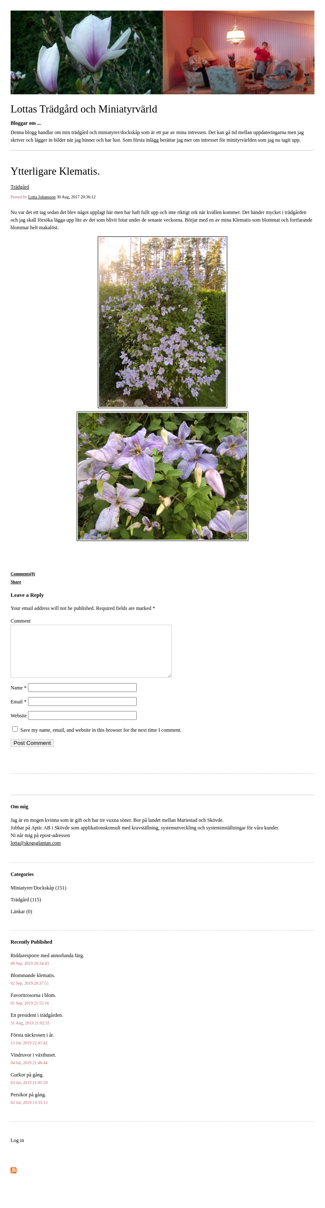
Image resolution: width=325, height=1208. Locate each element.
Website (19, 726)
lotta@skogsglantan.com (36, 853)
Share (16, 581)
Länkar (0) (21, 922)
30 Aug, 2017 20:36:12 (76, 197)
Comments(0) (23, 573)
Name (19, 698)
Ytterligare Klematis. (55, 171)
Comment (20, 621)
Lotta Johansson (42, 197)
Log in (17, 1150)
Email (19, 712)
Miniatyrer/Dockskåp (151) (38, 898)
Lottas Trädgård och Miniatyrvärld (84, 109)
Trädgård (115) (26, 910)
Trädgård (20, 187)
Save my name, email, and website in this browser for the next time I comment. (101, 740)
